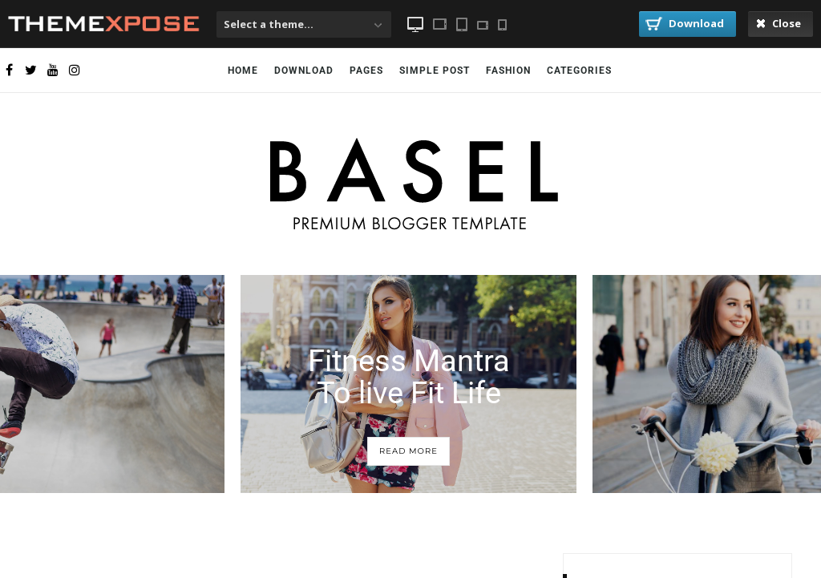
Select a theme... (268, 24)
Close (778, 23)
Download (684, 23)
